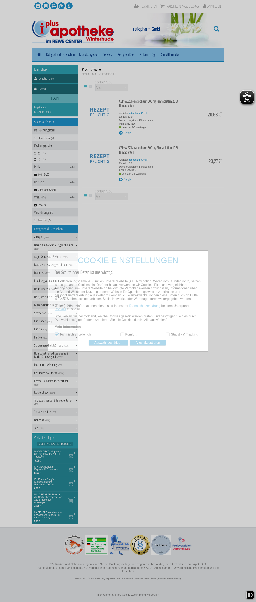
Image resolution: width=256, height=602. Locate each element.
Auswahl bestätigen (108, 342)
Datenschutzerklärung (144, 306)
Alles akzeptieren (148, 342)
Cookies (60, 309)
